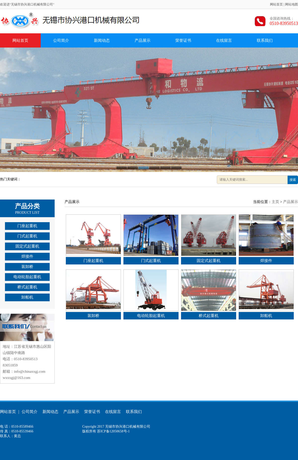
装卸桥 (27, 266)
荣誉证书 (183, 40)
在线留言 (224, 40)
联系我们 (265, 40)
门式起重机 (27, 236)
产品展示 (142, 40)
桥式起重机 (27, 287)
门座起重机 (27, 226)
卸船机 (27, 297)
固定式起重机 (27, 246)
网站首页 (276, 4)
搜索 (293, 180)
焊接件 (27, 256)
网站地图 (291, 4)
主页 (275, 202)
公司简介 (61, 40)
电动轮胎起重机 (27, 277)
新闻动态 (102, 40)
